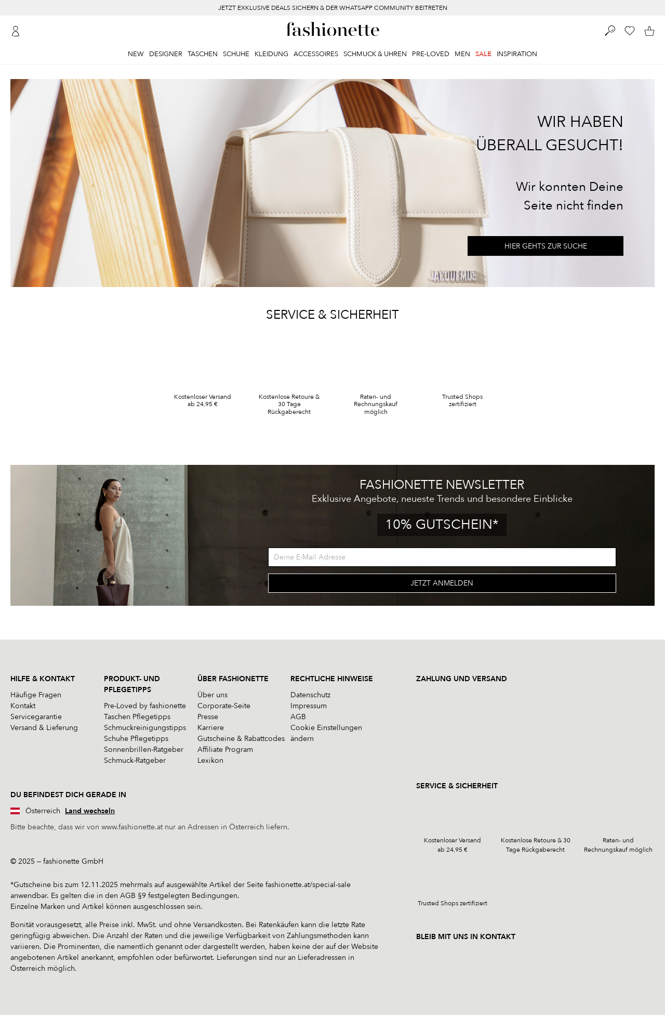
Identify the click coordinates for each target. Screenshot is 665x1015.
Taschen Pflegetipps (137, 717)
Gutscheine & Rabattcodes (241, 739)
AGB (298, 717)
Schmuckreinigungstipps (145, 728)
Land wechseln (90, 811)
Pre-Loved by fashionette (145, 706)
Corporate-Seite (223, 706)
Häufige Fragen (35, 695)
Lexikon (210, 760)
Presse (207, 717)
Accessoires (316, 54)
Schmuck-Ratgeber (135, 760)
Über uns (212, 695)
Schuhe (236, 54)
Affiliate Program (225, 749)
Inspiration (517, 54)
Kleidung (271, 54)
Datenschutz (310, 695)
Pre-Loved (430, 54)
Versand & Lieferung (44, 728)
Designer (165, 54)
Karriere (210, 728)
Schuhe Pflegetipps (136, 739)
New (136, 54)
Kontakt (22, 706)
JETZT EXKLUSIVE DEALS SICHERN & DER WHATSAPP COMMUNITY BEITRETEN (332, 8)
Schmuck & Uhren (375, 54)
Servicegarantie (36, 717)
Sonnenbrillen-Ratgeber (143, 749)
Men (462, 54)
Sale (483, 54)
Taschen (203, 54)
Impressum (308, 706)
